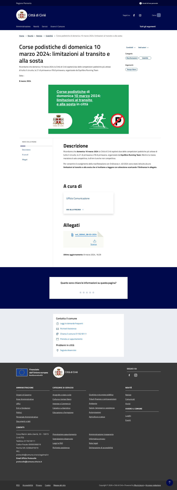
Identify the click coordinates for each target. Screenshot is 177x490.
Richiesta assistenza (61, 447)
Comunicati (130, 399)
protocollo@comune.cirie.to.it (29, 461)
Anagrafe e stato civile (62, 394)
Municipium (139, 485)
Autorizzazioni (95, 412)
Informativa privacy (97, 438)
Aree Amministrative (25, 399)
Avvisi (127, 403)
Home (21, 35)
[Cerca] (158, 15)
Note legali (93, 443)
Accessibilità (28, 485)
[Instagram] (135, 15)
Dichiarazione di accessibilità (101, 447)
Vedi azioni (143, 47)
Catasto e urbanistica (61, 408)
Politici (19, 412)
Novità (30, 35)
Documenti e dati (23, 421)
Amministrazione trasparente (101, 434)
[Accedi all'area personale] (148, 3)
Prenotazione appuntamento (64, 434)
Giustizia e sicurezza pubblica (101, 394)
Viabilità (49, 35)
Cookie (48, 485)
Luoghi (128, 415)
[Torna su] (169, 482)
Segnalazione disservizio (63, 438)
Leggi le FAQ (58, 443)
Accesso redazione (153, 485)
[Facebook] (129, 15)
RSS (18, 485)
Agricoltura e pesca (97, 416)
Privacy (39, 485)
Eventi (128, 420)
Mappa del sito (59, 485)
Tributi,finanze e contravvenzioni (102, 399)
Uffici (18, 403)
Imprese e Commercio (62, 403)
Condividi (131, 47)
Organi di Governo (23, 394)
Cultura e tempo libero (62, 399)
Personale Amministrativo (27, 416)
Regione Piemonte (23, 3)
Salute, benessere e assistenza (102, 407)
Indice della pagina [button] (29, 142)
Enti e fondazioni (23, 408)
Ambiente (93, 403)
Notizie (39, 35)
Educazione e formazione (63, 412)
